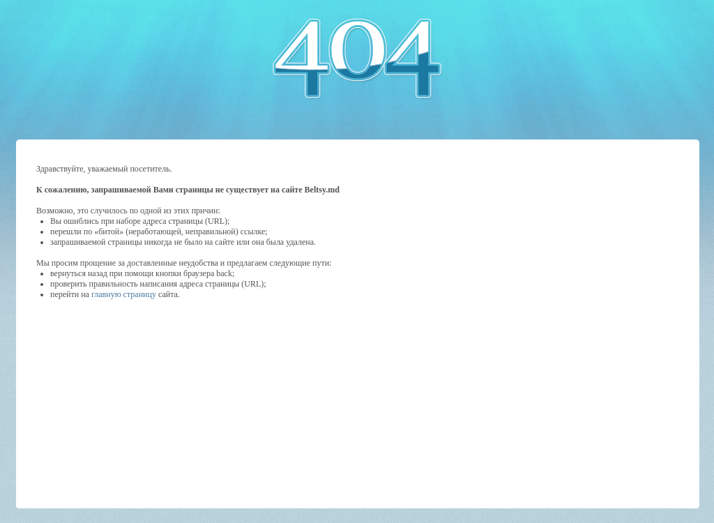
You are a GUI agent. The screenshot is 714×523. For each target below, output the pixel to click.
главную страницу (123, 294)
